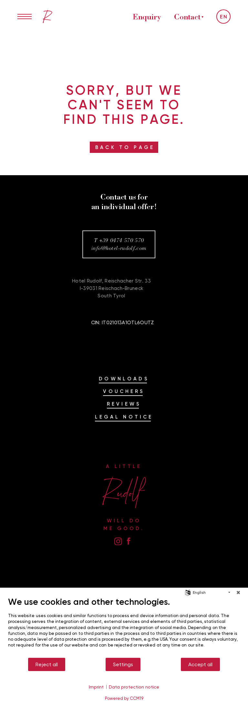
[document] (124, 626)
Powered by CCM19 (124, 698)
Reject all (47, 664)
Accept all (200, 664)
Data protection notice (134, 686)
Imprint (96, 686)
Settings (123, 664)
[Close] (238, 592)
